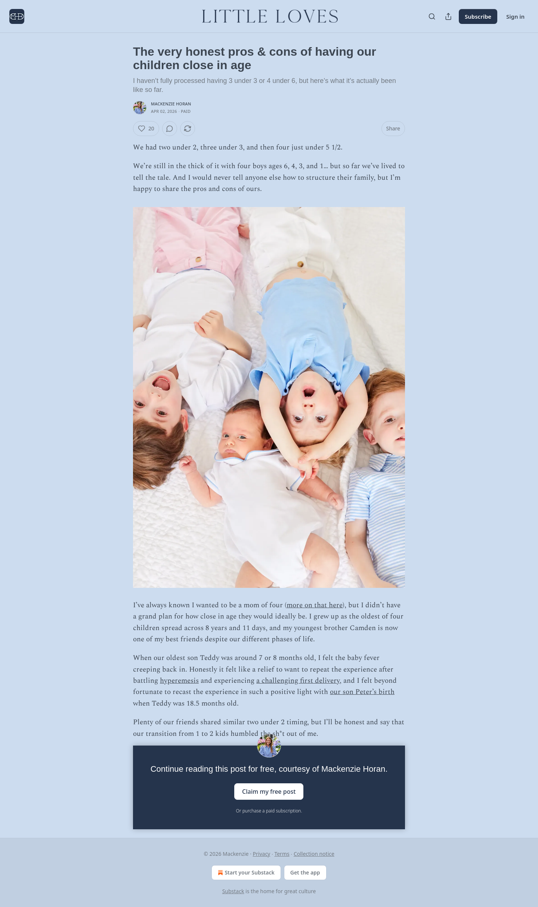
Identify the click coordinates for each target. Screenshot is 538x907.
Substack (233, 891)
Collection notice (314, 853)
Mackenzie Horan (171, 104)
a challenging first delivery (298, 680)
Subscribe (478, 16)
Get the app (305, 872)
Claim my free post (269, 791)
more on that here (315, 605)
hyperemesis (179, 680)
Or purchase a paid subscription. (269, 811)
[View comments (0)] (169, 128)
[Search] (431, 16)
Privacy (261, 853)
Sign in (515, 16)
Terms (281, 853)
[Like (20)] (146, 128)
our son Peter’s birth (362, 692)
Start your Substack (245, 873)
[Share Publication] (448, 16)
